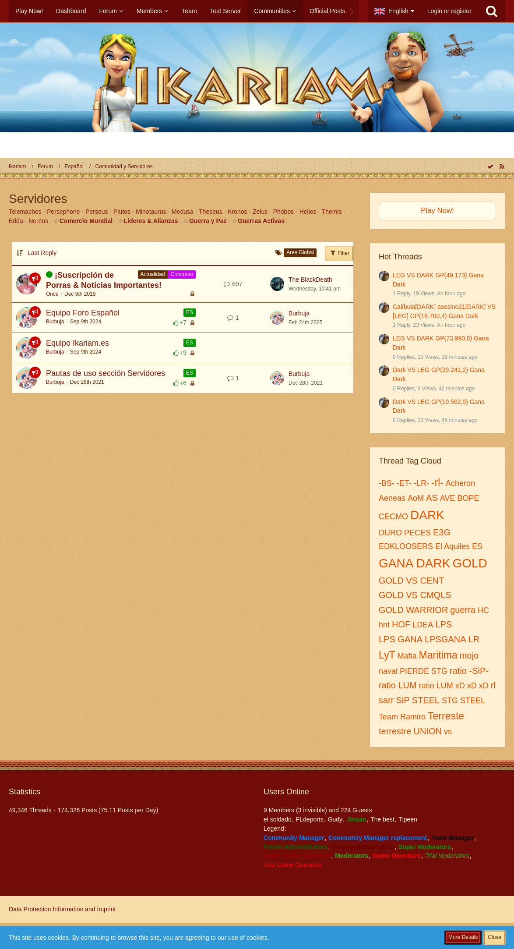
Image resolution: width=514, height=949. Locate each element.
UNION (427, 731)
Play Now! (437, 210)
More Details (463, 937)
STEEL (426, 700)
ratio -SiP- (469, 671)
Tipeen (408, 819)
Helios (308, 211)
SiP (402, 700)
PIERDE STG (423, 671)
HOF (401, 624)
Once (52, 294)
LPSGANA (445, 639)
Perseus (96, 211)
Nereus (38, 220)
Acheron (460, 483)
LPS (443, 624)
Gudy (335, 819)
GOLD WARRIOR (413, 610)
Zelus (260, 211)
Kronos (237, 211)
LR (474, 639)
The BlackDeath (310, 279)
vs (448, 731)
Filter (339, 252)
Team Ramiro (402, 716)
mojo (469, 655)
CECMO (393, 516)
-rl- (437, 482)
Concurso (182, 274)
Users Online (286, 791)
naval (388, 671)
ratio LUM (398, 685)
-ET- (404, 483)
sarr (386, 700)
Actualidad (153, 274)
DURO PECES (405, 532)
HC (483, 610)
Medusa (183, 211)
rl (493, 685)
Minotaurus (151, 211)
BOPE (468, 498)
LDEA (422, 624)
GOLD (469, 563)
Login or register (449, 10)
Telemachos (25, 211)
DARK (427, 515)
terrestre (395, 731)
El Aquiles (452, 546)
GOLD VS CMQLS (415, 595)
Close (494, 937)
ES (189, 312)
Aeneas (392, 498)
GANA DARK (414, 563)
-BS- (386, 483)
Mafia (407, 656)
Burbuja (55, 322)
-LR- (421, 483)
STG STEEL (463, 700)
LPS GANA (400, 639)
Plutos (121, 211)
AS (432, 498)
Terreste (446, 716)
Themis (332, 211)
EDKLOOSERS (406, 546)
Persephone (63, 211)
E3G (442, 532)
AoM (416, 498)
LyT (387, 655)
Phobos (283, 211)
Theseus (210, 211)
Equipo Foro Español (83, 312)
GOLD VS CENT (411, 580)
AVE (447, 498)
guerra (462, 610)
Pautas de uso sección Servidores (105, 373)
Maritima (438, 655)
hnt (384, 624)
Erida (16, 220)
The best (382, 819)
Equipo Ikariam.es (77, 343)
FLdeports (310, 819)
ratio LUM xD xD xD (454, 685)
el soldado (278, 819)
